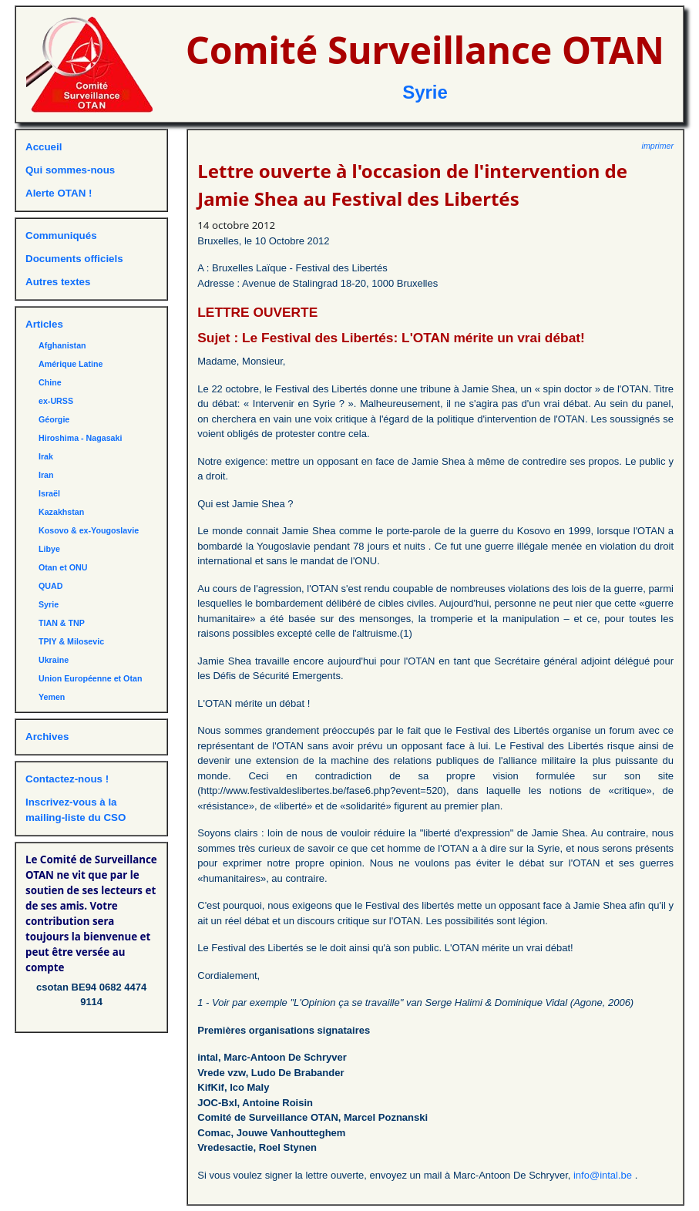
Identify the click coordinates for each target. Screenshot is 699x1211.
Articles (44, 324)
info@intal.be (604, 1175)
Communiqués (61, 235)
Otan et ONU (63, 567)
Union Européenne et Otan (90, 678)
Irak (46, 456)
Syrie (425, 92)
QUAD (50, 585)
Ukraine (54, 659)
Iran (46, 474)
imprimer (658, 145)
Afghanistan (62, 345)
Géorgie (54, 419)
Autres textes (57, 282)
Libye (49, 548)
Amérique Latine (71, 363)
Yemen (52, 696)
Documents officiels (74, 258)
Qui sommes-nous (70, 170)
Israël (49, 493)
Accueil (43, 147)
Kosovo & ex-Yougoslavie (89, 530)
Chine (50, 382)
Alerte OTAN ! (58, 193)
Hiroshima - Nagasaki (80, 437)
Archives (47, 736)
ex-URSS (56, 400)
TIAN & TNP (62, 622)
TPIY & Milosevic (71, 641)
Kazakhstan (61, 511)
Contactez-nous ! (67, 779)
